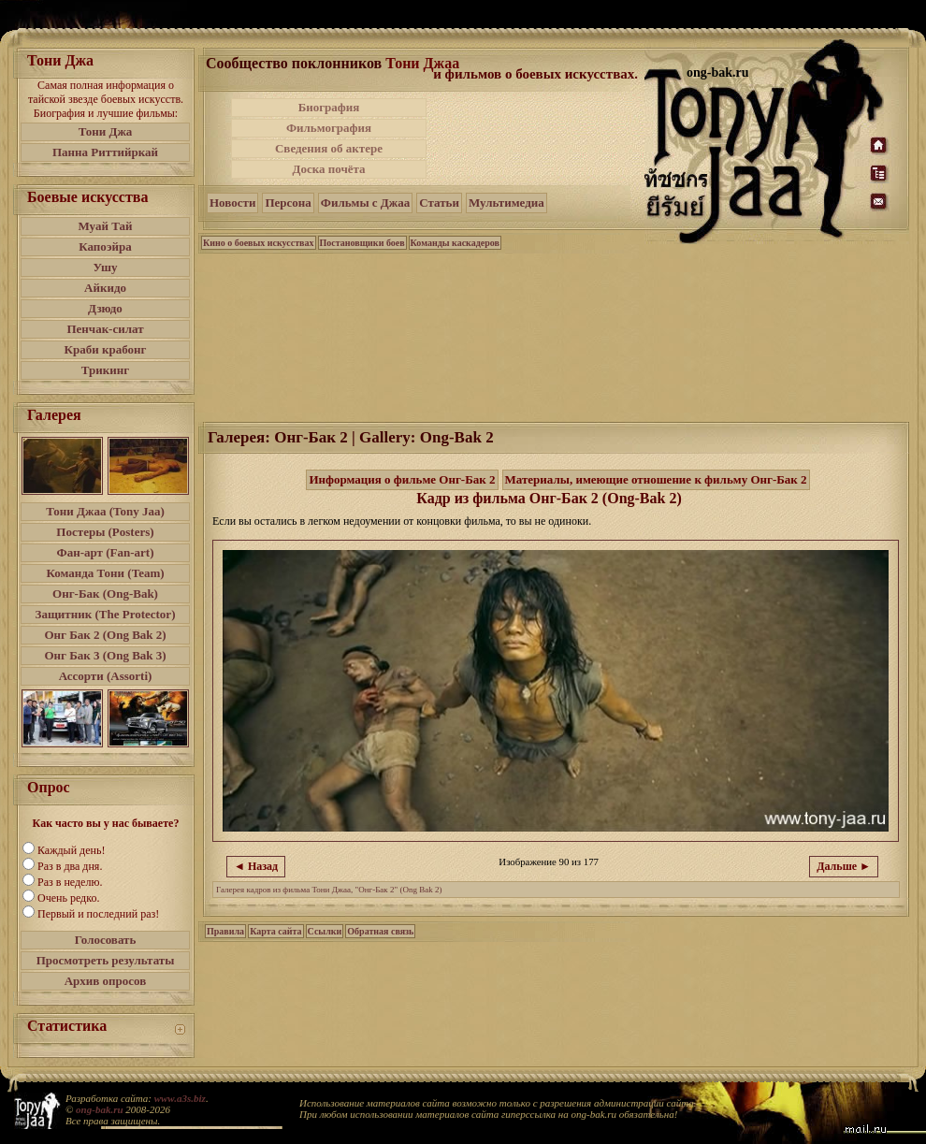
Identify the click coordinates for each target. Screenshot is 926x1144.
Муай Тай (105, 226)
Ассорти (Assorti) (105, 676)
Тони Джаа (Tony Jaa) (105, 511)
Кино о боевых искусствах (258, 243)
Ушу (106, 267)
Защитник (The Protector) (106, 614)
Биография (329, 107)
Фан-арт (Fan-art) (105, 552)
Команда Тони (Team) (105, 573)
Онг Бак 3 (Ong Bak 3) (105, 655)
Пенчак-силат (104, 329)
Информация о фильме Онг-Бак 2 (402, 479)
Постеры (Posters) (104, 532)
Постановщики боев (362, 243)
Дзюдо (105, 308)
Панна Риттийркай (105, 152)
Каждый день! (71, 850)
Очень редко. (68, 898)
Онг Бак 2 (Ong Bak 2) (105, 635)
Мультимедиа (506, 202)
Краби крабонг (106, 349)
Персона (288, 202)
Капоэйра (105, 246)
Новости (232, 202)
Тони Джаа (422, 63)
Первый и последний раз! (98, 913)
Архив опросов (106, 981)
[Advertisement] (536, 138)
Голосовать (106, 940)
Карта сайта (275, 931)
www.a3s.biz (180, 1098)
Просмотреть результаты (105, 960)
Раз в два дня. (69, 866)
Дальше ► (844, 866)
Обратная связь (380, 931)
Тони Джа (106, 131)
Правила (225, 931)
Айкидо (105, 288)
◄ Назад (256, 866)
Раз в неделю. (69, 882)
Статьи (439, 202)
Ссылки (325, 931)
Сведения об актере (329, 148)
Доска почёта (328, 169)
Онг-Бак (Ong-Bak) (105, 593)
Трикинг (105, 370)
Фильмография (328, 128)
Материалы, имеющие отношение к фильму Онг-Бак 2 (656, 479)
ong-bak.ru (99, 1109)
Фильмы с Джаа (365, 202)
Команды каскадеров (455, 243)
